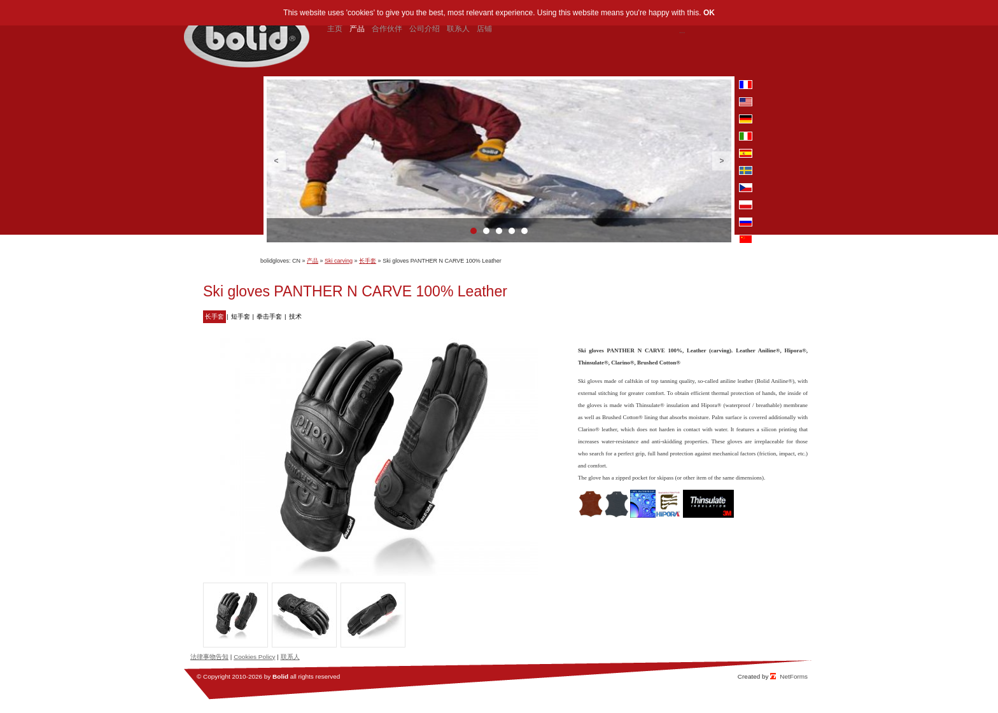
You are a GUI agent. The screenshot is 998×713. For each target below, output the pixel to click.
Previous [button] (276, 160)
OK (709, 12)
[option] (499, 161)
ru (745, 222)
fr (745, 84)
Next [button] (721, 160)
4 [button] (512, 231)
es (745, 153)
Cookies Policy (254, 656)
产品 (312, 261)
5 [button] (524, 231)
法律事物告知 (209, 656)
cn (745, 239)
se (745, 170)
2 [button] (486, 231)
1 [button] (473, 231)
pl (745, 205)
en (745, 101)
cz (745, 187)
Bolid (280, 676)
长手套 (367, 261)
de (745, 119)
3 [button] (499, 231)
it (745, 136)
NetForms (794, 676)
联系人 (290, 656)
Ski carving (339, 261)
